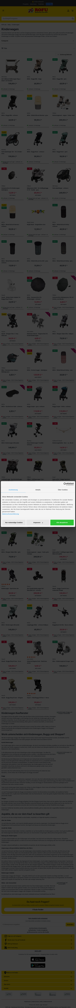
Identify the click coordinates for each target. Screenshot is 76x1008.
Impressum (27, 1001)
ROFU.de (3, 24)
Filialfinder (41, 4)
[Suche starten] (73, 19)
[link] (49, 4)
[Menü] (10, 10)
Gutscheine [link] (33, 4)
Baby (9, 24)
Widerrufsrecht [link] (47, 1001)
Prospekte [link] (25, 4)
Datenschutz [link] (35, 1001)
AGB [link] (41, 1001)
